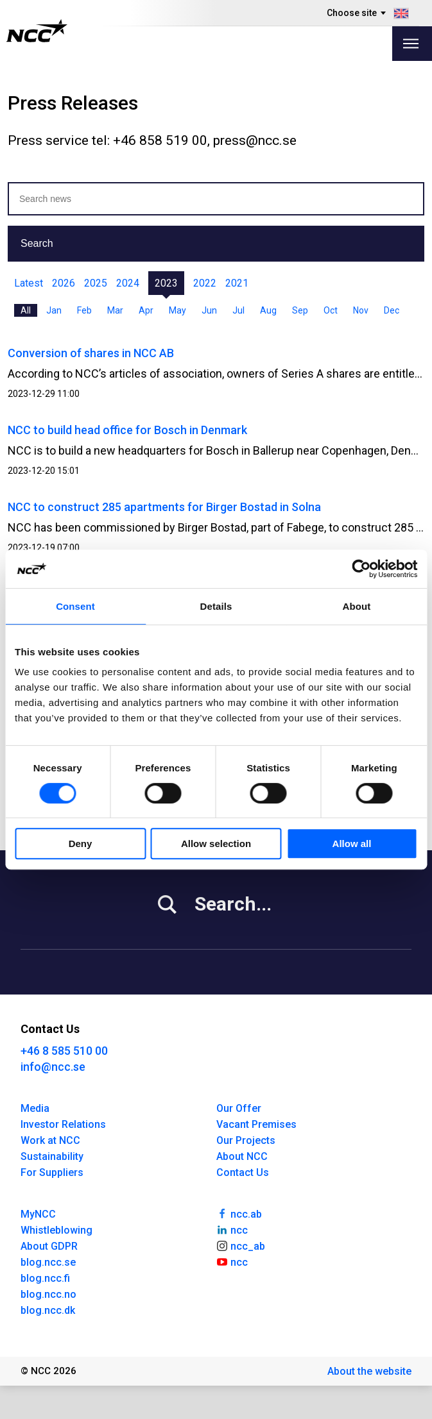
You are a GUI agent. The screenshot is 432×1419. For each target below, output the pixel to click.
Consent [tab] (75, 606)
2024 (127, 283)
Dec (391, 310)
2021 (236, 283)
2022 (204, 283)
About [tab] (357, 606)
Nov (360, 310)
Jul (238, 310)
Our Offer (238, 1108)
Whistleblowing (56, 1230)
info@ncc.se (53, 1066)
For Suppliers (52, 1172)
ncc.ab (239, 1213)
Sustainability (52, 1156)
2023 (166, 283)
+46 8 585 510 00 (64, 1050)
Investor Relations (63, 1124)
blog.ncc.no (48, 1294)
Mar (115, 310)
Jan (54, 310)
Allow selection (216, 843)
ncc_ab (241, 1245)
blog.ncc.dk (48, 1310)
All (26, 310)
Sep (300, 310)
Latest (28, 283)
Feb (84, 310)
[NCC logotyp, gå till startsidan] (36, 30)
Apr (146, 310)
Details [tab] (216, 606)
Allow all (352, 843)
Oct (331, 310)
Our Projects (245, 1140)
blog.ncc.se (48, 1262)
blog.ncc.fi (45, 1278)
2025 (95, 283)
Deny (80, 843)
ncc (232, 1229)
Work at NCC (50, 1140)
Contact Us (242, 1172)
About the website (369, 1371)
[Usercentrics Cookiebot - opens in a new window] (361, 568)
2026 (63, 283)
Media (35, 1108)
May (177, 310)
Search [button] (37, 243)
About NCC (242, 1156)
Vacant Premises (256, 1124)
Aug (268, 310)
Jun (209, 310)
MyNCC (38, 1214)
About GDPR (49, 1246)
